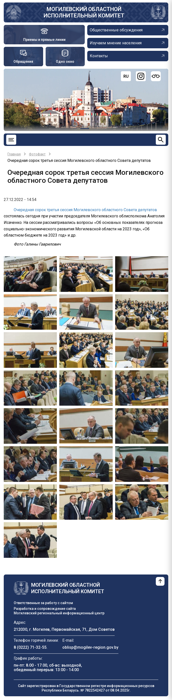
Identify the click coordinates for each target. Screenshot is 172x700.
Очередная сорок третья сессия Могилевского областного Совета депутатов (85, 209)
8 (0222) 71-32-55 (30, 647)
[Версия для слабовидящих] (156, 76)
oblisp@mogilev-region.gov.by (90, 647)
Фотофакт (37, 154)
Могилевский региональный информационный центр (59, 613)
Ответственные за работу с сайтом (43, 603)
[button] (30, 273)
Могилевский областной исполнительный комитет (84, 12)
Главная (14, 154)
